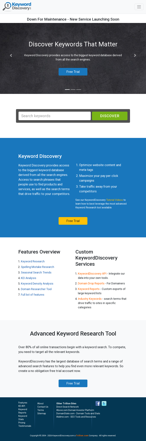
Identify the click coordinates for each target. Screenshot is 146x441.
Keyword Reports (89, 289)
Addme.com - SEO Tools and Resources (76, 417)
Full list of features (32, 294)
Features (22, 402)
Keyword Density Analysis (37, 283)
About (40, 403)
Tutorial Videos (114, 199)
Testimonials (24, 426)
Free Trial (73, 221)
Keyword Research (33, 261)
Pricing (21, 422)
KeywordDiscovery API (92, 273)
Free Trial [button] (73, 72)
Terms (40, 410)
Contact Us (42, 407)
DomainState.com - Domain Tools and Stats (78, 413)
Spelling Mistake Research (37, 267)
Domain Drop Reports (91, 283)
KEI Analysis (28, 278)
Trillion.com (82, 435)
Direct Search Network (67, 407)
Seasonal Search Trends (36, 272)
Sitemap (41, 413)
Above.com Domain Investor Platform (75, 410)
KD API (21, 406)
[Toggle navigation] (139, 7)
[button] (11, 55)
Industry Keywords (90, 298)
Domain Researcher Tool (36, 289)
